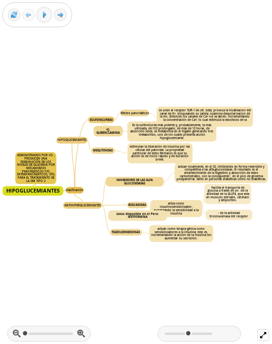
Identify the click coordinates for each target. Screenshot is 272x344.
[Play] (44, 15)
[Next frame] (60, 15)
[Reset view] (14, 15)
